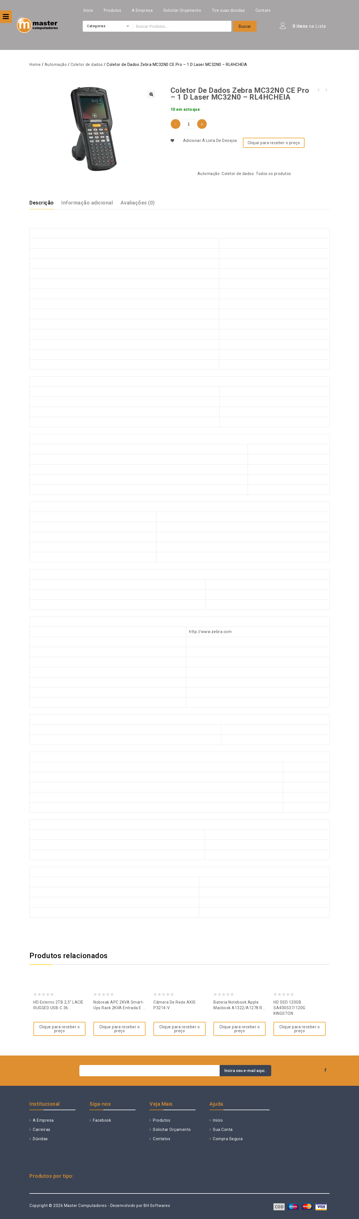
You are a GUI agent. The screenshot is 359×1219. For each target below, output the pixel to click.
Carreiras (41, 1129)
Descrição (41, 203)
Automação (56, 64)
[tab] (45, 202)
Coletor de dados (87, 64)
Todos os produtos (273, 173)
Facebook (101, 1120)
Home (35, 64)
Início (88, 10)
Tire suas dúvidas (228, 10)
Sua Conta (222, 1129)
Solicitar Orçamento (182, 10)
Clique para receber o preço (274, 143)
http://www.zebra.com (210, 631)
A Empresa (142, 10)
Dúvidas (40, 1139)
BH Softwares (157, 1205)
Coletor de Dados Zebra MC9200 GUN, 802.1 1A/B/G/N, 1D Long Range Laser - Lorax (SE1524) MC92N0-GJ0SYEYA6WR (319, 90)
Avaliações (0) (138, 203)
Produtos (112, 10)
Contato (263, 10)
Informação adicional (87, 203)
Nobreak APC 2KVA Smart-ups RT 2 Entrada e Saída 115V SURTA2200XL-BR (326, 90)
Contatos (161, 1139)
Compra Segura (227, 1139)
